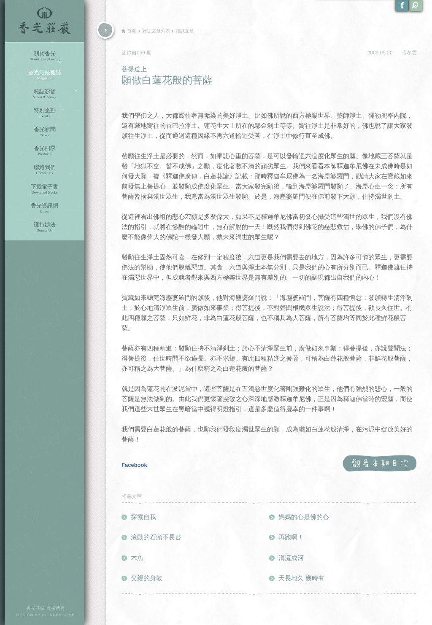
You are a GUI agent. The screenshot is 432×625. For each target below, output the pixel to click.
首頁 (131, 30)
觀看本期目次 (379, 463)
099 (141, 53)
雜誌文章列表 (156, 30)
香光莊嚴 (44, 21)
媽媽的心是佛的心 (303, 516)
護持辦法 (44, 227)
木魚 (137, 557)
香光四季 (44, 150)
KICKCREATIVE (58, 615)
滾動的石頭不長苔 (156, 537)
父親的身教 (146, 578)
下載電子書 (44, 189)
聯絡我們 (44, 169)
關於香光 (44, 56)
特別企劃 (44, 113)
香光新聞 (44, 131)
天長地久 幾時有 (301, 578)
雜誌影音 (44, 94)
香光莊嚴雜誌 (44, 75)
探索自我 (143, 516)
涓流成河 (291, 557)
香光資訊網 (44, 208)
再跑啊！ (291, 537)
